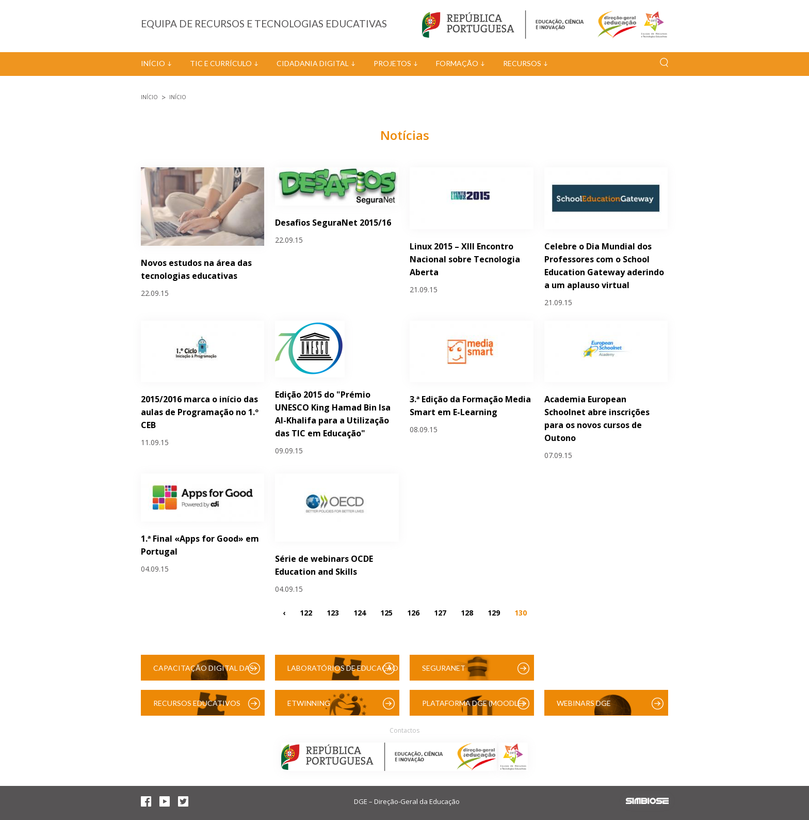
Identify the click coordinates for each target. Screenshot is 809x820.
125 (386, 613)
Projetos (392, 63)
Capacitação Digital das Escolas (203, 672)
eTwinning (308, 703)
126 (413, 613)
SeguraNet (443, 668)
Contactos (404, 730)
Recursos (522, 63)
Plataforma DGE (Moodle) (473, 703)
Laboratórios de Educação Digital (342, 672)
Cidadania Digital (313, 63)
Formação (457, 63)
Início (153, 63)
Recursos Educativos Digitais (196, 707)
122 (306, 613)
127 (440, 613)
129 (494, 613)
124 (359, 613)
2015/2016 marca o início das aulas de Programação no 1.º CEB (199, 412)
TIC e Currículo (221, 63)
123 (333, 613)
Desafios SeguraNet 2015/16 (333, 222)
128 (467, 613)
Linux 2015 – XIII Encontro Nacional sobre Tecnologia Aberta (465, 259)
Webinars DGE (584, 703)
